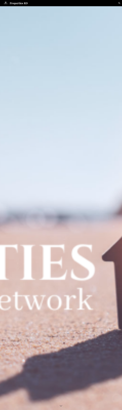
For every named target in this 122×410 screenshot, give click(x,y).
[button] (119, 3)
